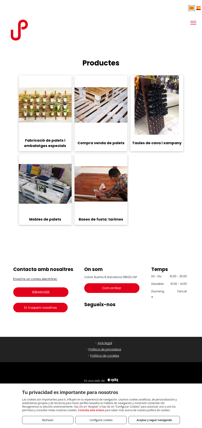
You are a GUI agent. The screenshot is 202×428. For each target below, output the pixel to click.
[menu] (193, 23)
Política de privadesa (105, 349)
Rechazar (47, 420)
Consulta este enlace (91, 410)
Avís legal (105, 343)
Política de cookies (104, 355)
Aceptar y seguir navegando (154, 420)
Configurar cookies (101, 420)
